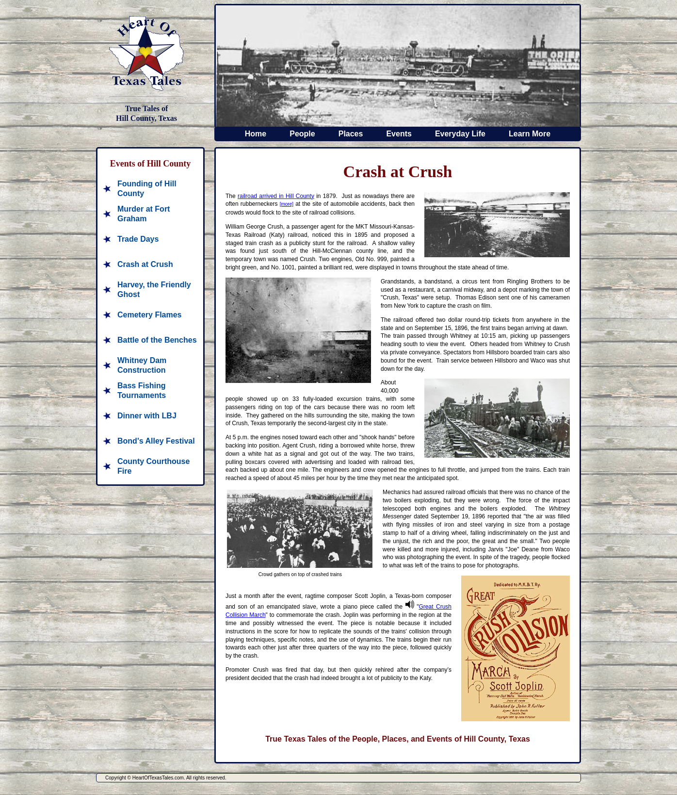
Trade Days (138, 239)
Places (350, 134)
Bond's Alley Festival (156, 441)
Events (398, 134)
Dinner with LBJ (147, 416)
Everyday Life (460, 134)
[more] (286, 204)
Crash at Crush (145, 264)
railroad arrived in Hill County (276, 196)
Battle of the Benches (157, 340)
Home (255, 134)
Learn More (529, 134)
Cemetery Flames (149, 315)
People (302, 134)
